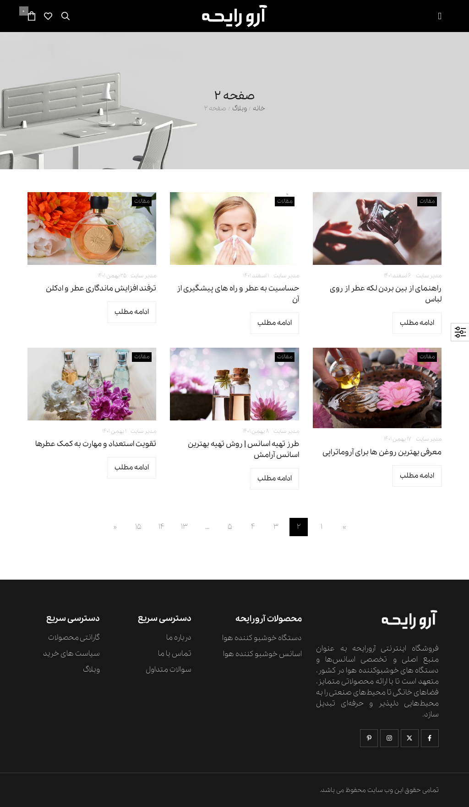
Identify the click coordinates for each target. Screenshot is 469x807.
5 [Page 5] (230, 527)
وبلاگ (239, 108)
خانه (259, 108)
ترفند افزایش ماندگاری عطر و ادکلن (101, 288)
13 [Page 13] (184, 527)
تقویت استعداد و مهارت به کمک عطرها (95, 444)
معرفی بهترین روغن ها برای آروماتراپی (382, 452)
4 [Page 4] (253, 527)
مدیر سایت (429, 276)
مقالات (427, 201)
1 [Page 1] (321, 527)
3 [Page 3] (275, 527)
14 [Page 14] (161, 527)
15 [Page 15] (138, 527)
